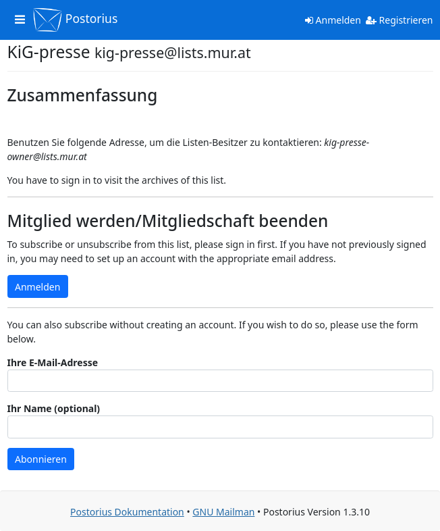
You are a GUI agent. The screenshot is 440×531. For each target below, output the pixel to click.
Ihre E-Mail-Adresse (53, 362)
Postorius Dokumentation (127, 511)
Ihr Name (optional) (54, 408)
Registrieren (399, 20)
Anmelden (333, 20)
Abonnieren (41, 459)
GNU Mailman (223, 511)
